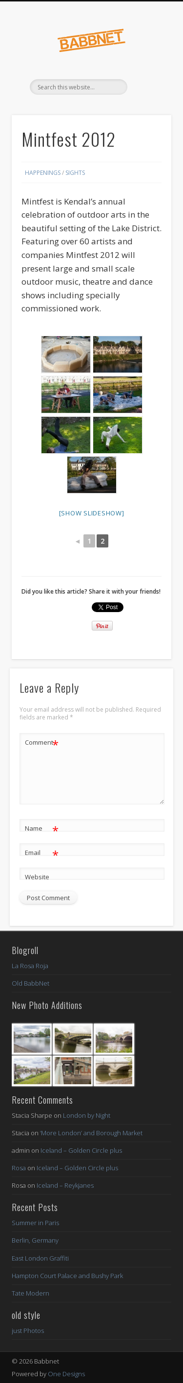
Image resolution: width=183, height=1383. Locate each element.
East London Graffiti (40, 1258)
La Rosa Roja (30, 965)
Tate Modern (30, 1293)
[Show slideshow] (91, 513)
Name (42, 828)
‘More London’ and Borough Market (91, 1132)
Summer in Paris (35, 1222)
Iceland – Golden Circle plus (81, 1150)
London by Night (86, 1115)
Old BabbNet (30, 983)
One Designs (66, 1373)
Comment (42, 742)
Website (37, 876)
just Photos (28, 1330)
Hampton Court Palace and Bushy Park (67, 1275)
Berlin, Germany (35, 1240)
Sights (75, 173)
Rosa (19, 1167)
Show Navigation (148, 87)
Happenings (43, 173)
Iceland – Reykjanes (65, 1185)
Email (42, 852)
